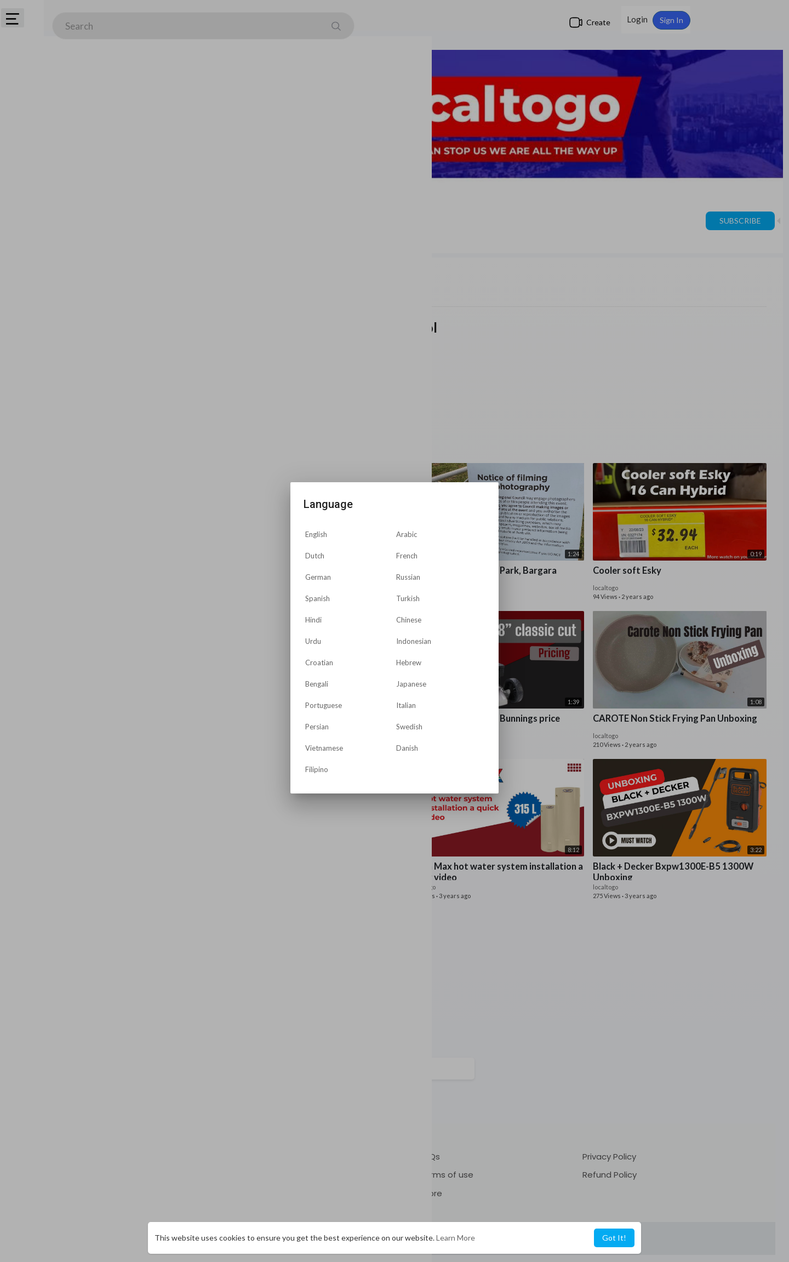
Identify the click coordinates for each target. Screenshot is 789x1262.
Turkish (408, 598)
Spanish (317, 598)
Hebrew (408, 662)
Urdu (313, 641)
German (318, 577)
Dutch (314, 555)
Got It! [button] (614, 1237)
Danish (407, 748)
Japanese (411, 683)
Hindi (313, 619)
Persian (317, 726)
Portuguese (323, 705)
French (407, 555)
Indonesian (413, 641)
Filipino (316, 769)
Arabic (406, 534)
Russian (408, 577)
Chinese (408, 619)
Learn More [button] (455, 1237)
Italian (406, 705)
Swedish (409, 726)
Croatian (319, 662)
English (316, 534)
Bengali (316, 683)
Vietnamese (324, 748)
